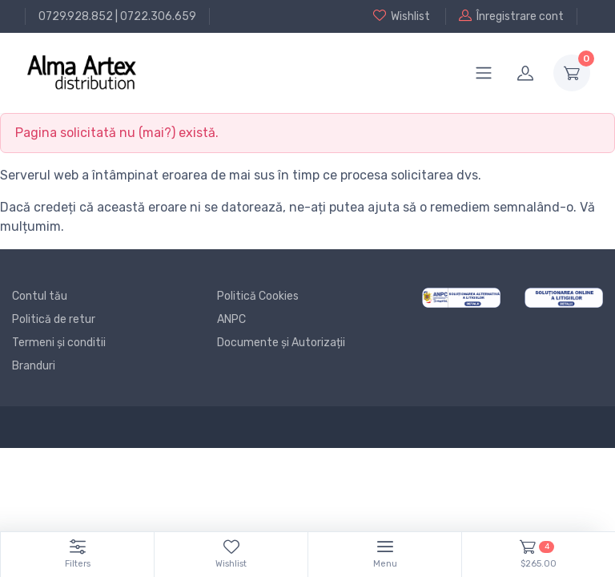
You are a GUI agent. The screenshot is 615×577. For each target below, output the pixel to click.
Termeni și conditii (59, 342)
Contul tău (39, 296)
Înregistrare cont (511, 16)
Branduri (33, 366)
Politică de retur (53, 319)
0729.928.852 (75, 16)
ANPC (231, 319)
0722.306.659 (158, 16)
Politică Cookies (258, 296)
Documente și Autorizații (281, 342)
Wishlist (401, 16)
